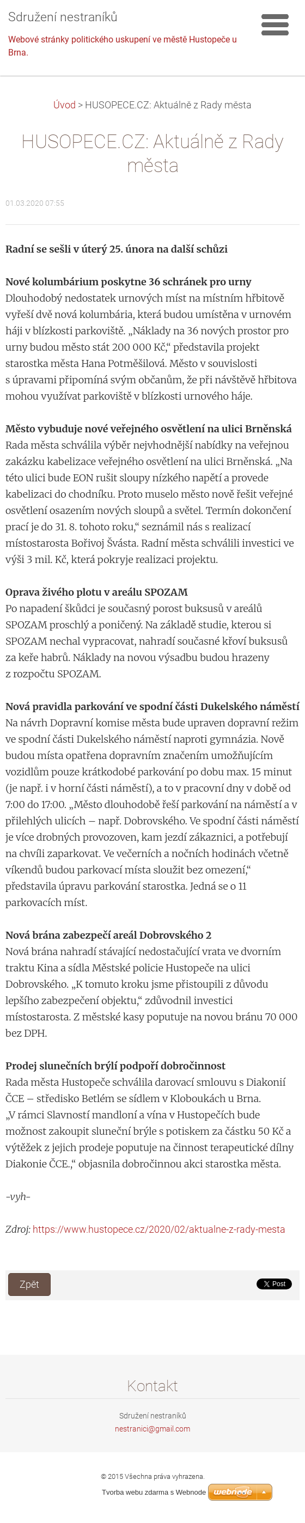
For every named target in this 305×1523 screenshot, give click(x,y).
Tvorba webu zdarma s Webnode (154, 1492)
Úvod (64, 105)
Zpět (29, 1284)
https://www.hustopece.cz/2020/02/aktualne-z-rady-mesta (159, 1229)
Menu (275, 24)
